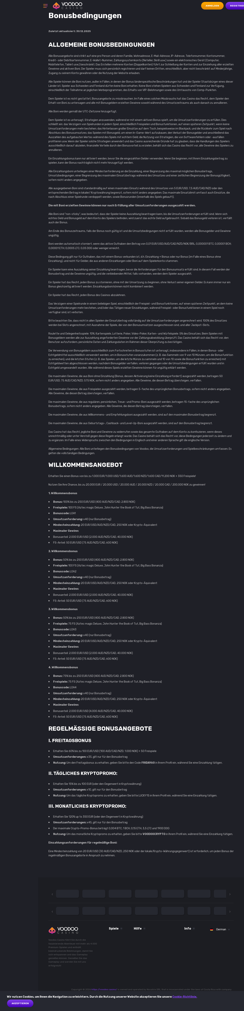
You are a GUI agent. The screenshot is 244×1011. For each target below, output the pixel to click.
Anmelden (212, 5)
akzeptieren (20, 1003)
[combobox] (220, 930)
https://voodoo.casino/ (104, 989)
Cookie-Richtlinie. (184, 996)
